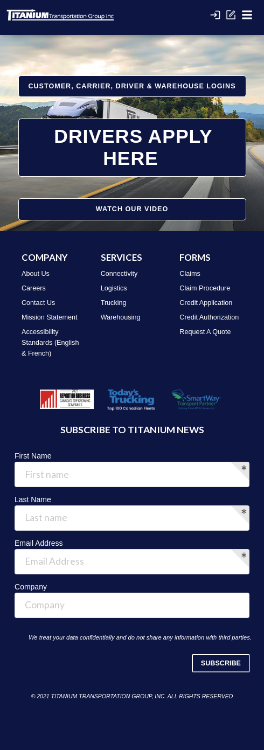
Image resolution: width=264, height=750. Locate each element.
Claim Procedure (204, 288)
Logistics (114, 288)
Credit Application (205, 303)
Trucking (114, 303)
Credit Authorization (209, 317)
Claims (189, 273)
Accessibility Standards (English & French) (50, 342)
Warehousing (121, 317)
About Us (36, 273)
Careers (34, 288)
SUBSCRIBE (221, 663)
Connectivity (119, 273)
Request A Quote (205, 332)
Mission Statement (50, 317)
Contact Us (38, 303)
